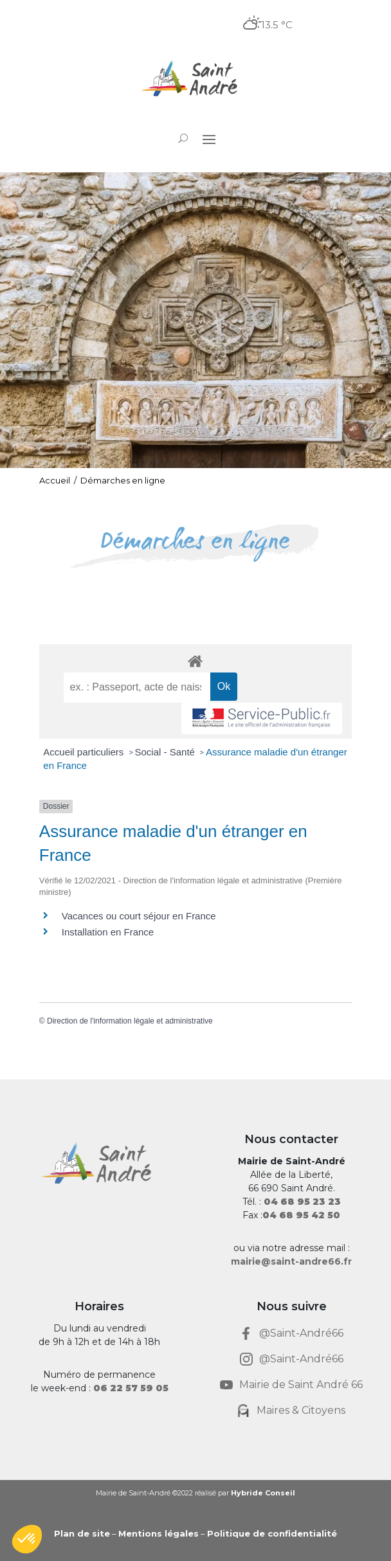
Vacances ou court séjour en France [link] (139, 915)
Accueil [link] (54, 480)
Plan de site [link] (82, 1533)
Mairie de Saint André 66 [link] (301, 1384)
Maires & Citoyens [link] (301, 1410)
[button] (209, 139)
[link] (195, 79)
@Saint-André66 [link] (301, 1333)
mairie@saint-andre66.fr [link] (291, 1261)
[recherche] (137, 687)
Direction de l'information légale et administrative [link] (130, 1020)
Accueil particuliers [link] (84, 751)
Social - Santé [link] (166, 751)
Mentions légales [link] (158, 1533)
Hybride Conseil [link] (263, 1492)
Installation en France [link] (108, 931)
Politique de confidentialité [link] (272, 1533)
